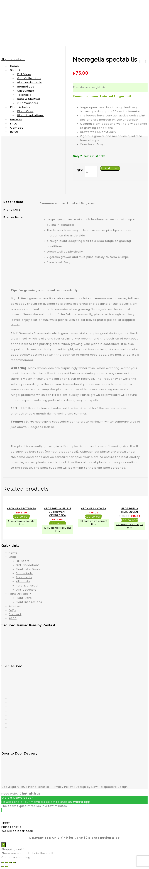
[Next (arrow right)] (6, 866)
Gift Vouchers (26, 589)
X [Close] (3, 844)
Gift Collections (28, 565)
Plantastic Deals (28, 569)
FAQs (12, 610)
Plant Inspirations (29, 602)
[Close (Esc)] (2, 862)
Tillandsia (23, 581)
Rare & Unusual (27, 585)
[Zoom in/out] (14, 862)
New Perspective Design (110, 787)
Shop (14, 557)
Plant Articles (20, 594)
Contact (15, 614)
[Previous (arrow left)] (2, 866)
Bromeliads (24, 573)
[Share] (6, 862)
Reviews (15, 606)
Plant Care (24, 598)
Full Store (23, 561)
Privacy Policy (63, 787)
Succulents (24, 577)
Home (13, 553)
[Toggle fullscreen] (10, 862)
